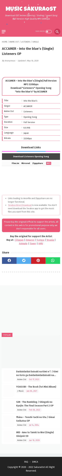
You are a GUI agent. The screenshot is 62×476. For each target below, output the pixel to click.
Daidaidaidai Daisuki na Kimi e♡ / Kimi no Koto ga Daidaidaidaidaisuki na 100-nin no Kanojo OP (37, 375)
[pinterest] (38, 260)
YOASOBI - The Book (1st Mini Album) (36, 386)
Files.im (15, 163)
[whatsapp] (52, 260)
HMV (40, 243)
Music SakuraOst (31, 10)
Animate (23, 243)
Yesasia (50, 240)
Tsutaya (40, 240)
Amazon (30, 240)
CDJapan (19, 240)
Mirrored (25, 163)
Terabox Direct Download (20, 205)
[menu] (4, 31)
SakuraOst (39, 467)
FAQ (26, 461)
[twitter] (24, 260)
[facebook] (9, 260)
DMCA (35, 461)
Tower (33, 243)
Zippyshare (37, 163)
